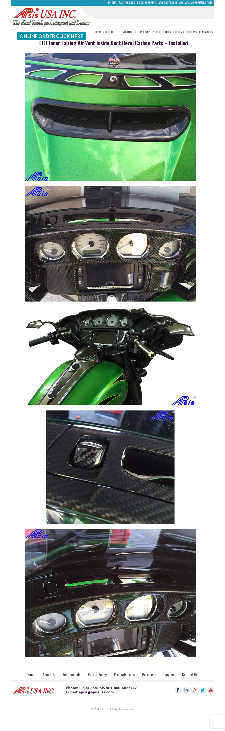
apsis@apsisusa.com (198, 2)
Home (98, 32)
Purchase (178, 32)
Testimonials (124, 32)
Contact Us (206, 32)
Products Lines (161, 32)
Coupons (192, 32)
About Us (108, 32)
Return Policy (142, 32)
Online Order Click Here (51, 36)
